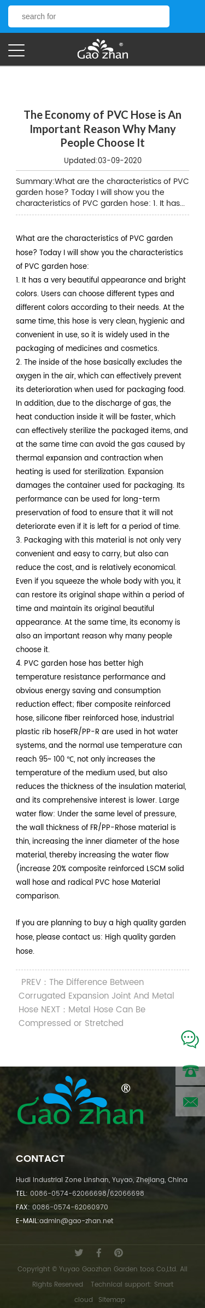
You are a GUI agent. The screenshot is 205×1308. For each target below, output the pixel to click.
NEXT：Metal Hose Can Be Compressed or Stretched (82, 1016)
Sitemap (111, 1300)
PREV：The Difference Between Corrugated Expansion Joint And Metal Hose (96, 996)
